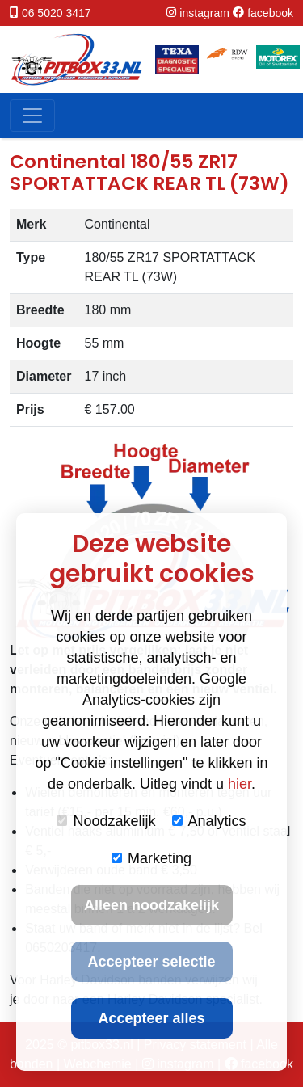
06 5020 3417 (56, 12)
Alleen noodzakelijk (151, 905)
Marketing (151, 858)
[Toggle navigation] (32, 115)
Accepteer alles (151, 1018)
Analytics (209, 821)
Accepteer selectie (151, 962)
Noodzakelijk (106, 821)
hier (239, 784)
